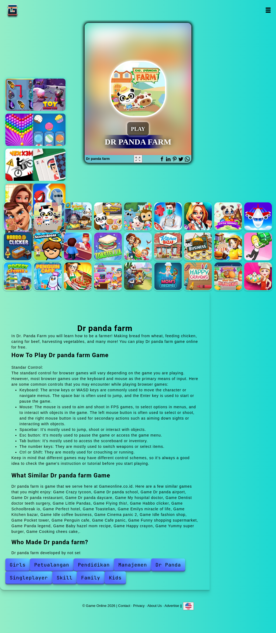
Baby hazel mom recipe (168, 276)
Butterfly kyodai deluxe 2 (21, 95)
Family (90, 578)
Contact (124, 605)
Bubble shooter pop (21, 130)
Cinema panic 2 (228, 246)
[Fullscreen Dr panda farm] (138, 159)
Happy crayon (198, 276)
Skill (65, 578)
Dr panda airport (78, 216)
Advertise (171, 605)
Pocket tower (18, 276)
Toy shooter (49, 95)
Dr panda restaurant (108, 216)
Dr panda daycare (138, 216)
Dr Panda (168, 565)
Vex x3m (21, 165)
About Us (154, 605)
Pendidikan (94, 565)
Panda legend (138, 276)
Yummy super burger (228, 276)
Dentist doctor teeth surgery (198, 216)
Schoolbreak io (48, 246)
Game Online (29, 10)
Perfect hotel (78, 246)
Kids (115, 578)
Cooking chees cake (258, 276)
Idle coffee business (198, 246)
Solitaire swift (49, 165)
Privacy (139, 605)
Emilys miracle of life (138, 246)
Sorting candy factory (49, 130)
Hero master (49, 200)
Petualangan (51, 565)
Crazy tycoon (18, 216)
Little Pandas (228, 216)
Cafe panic (78, 276)
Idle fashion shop (258, 246)
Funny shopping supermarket (108, 276)
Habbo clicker (18, 246)
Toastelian (108, 246)
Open (268, 10)
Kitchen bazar (168, 246)
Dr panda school (48, 216)
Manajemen (132, 565)
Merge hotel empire (21, 200)
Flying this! (258, 216)
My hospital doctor (168, 216)
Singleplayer (29, 578)
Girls (18, 565)
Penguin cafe (48, 276)
